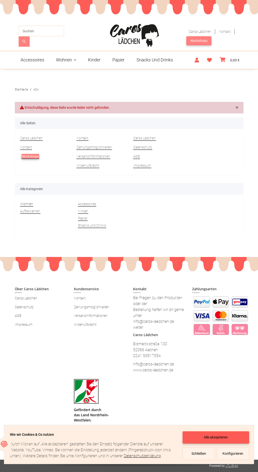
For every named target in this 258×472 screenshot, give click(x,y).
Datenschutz (142, 147)
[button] (197, 60)
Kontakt (225, 32)
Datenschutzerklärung (30, 456)
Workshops (198, 41)
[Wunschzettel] (209, 60)
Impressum (142, 165)
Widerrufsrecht (88, 165)
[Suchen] (41, 31)
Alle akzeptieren (214, 435)
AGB (136, 156)
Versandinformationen (93, 156)
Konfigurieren (231, 452)
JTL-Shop (231, 466)
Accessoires (87, 204)
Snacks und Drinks (92, 225)
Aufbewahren (30, 211)
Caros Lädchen (200, 32)
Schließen (196, 452)
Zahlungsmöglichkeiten (94, 147)
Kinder (83, 211)
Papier (82, 218)
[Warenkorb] (229, 60)
